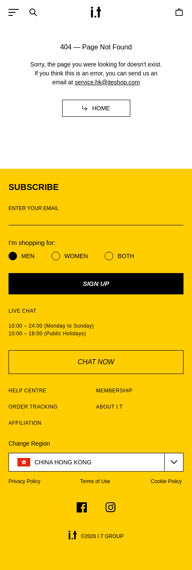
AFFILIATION (25, 423)
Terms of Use (95, 481)
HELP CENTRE (27, 391)
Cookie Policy (166, 481)
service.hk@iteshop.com (107, 82)
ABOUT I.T (109, 407)
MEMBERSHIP (114, 391)
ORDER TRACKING (33, 407)
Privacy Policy (24, 481)
